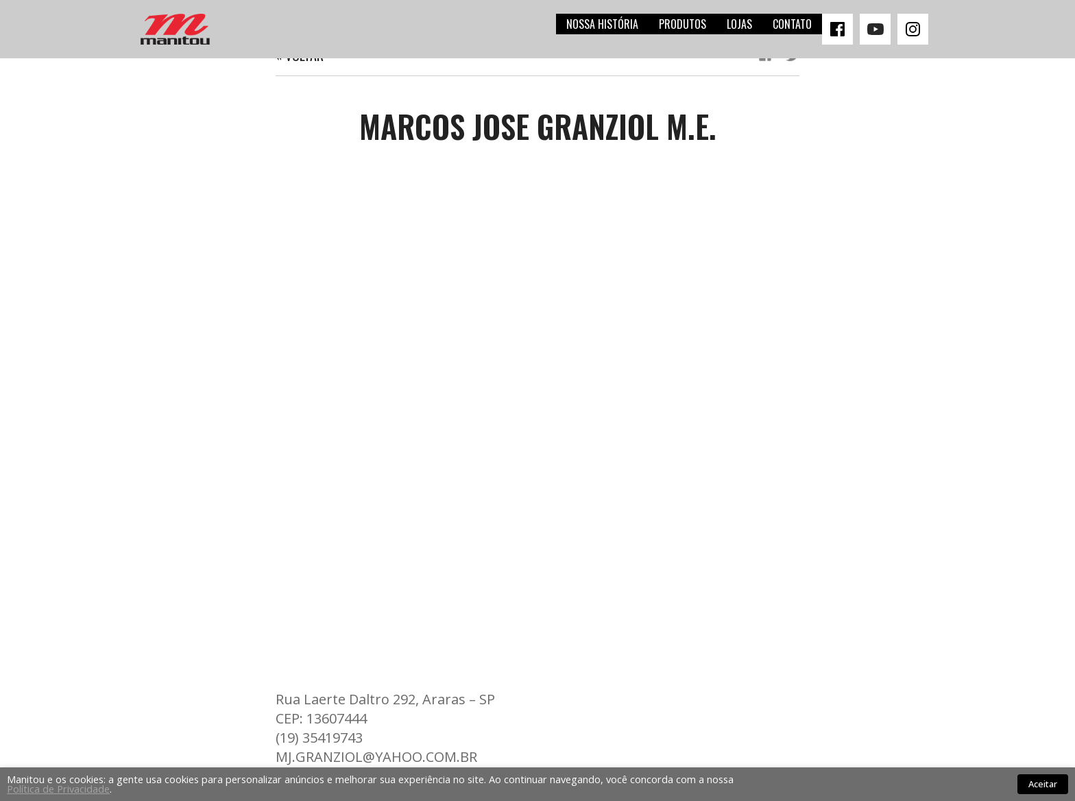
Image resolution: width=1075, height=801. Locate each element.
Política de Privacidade (58, 789)
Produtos (682, 24)
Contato (792, 24)
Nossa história (602, 24)
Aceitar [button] (1042, 784)
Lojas (739, 24)
